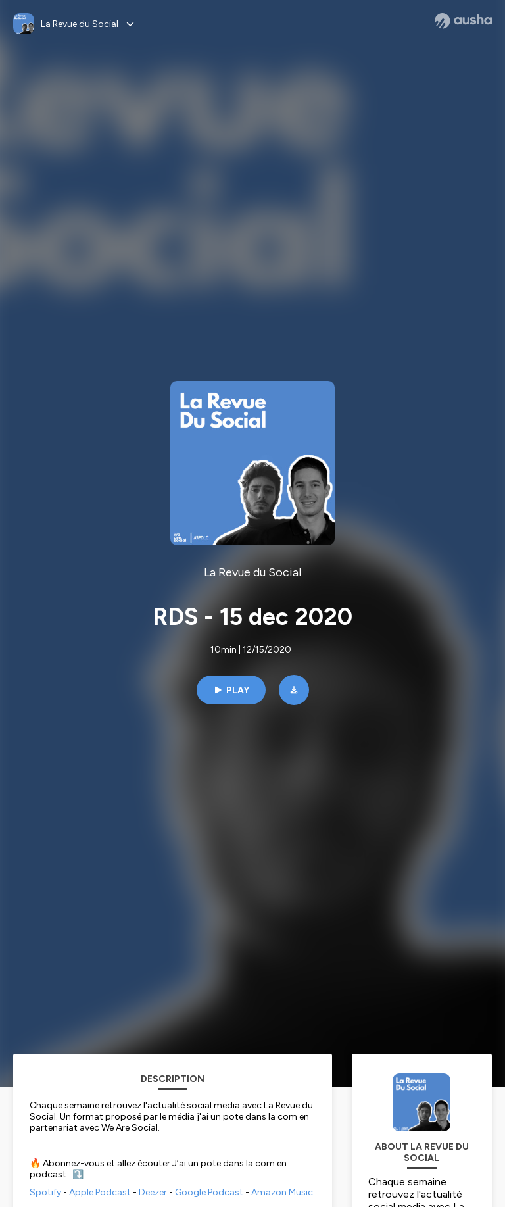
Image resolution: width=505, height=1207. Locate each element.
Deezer (153, 1192)
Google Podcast (209, 1192)
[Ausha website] (463, 21)
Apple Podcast (100, 1192)
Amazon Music (282, 1192)
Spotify (45, 1192)
